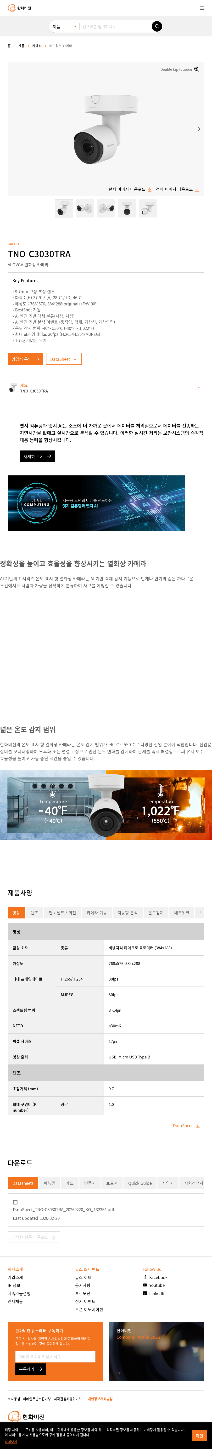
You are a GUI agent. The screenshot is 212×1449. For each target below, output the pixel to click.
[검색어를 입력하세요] (115, 26)
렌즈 (34, 913)
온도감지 (156, 913)
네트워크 (182, 913)
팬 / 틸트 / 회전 (62, 913)
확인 (199, 1436)
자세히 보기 (37, 456)
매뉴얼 (50, 1183)
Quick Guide (140, 1183)
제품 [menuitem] (56, 26)
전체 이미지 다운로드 (178, 189)
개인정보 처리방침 (51, 1338)
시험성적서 (193, 1183)
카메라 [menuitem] (37, 45)
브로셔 (112, 1183)
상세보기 (11, 1441)
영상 (16, 913)
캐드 (70, 1183)
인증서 (90, 1183)
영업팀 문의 (25, 359)
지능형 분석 (127, 913)
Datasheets (22, 1183)
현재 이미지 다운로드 (130, 189)
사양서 (168, 1183)
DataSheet (64, 359)
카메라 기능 (97, 913)
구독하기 (30, 1369)
